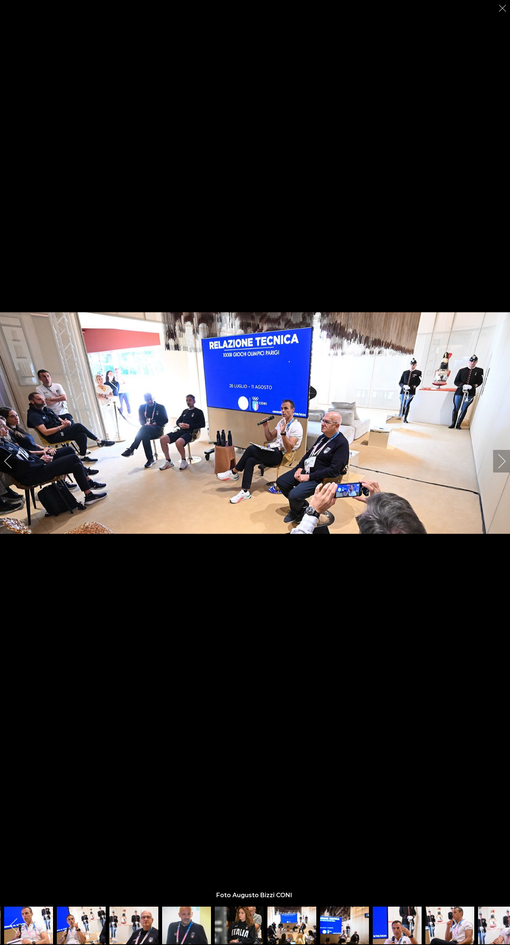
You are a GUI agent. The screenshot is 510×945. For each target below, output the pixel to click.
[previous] (13, 461)
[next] (497, 461)
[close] (503, 8)
